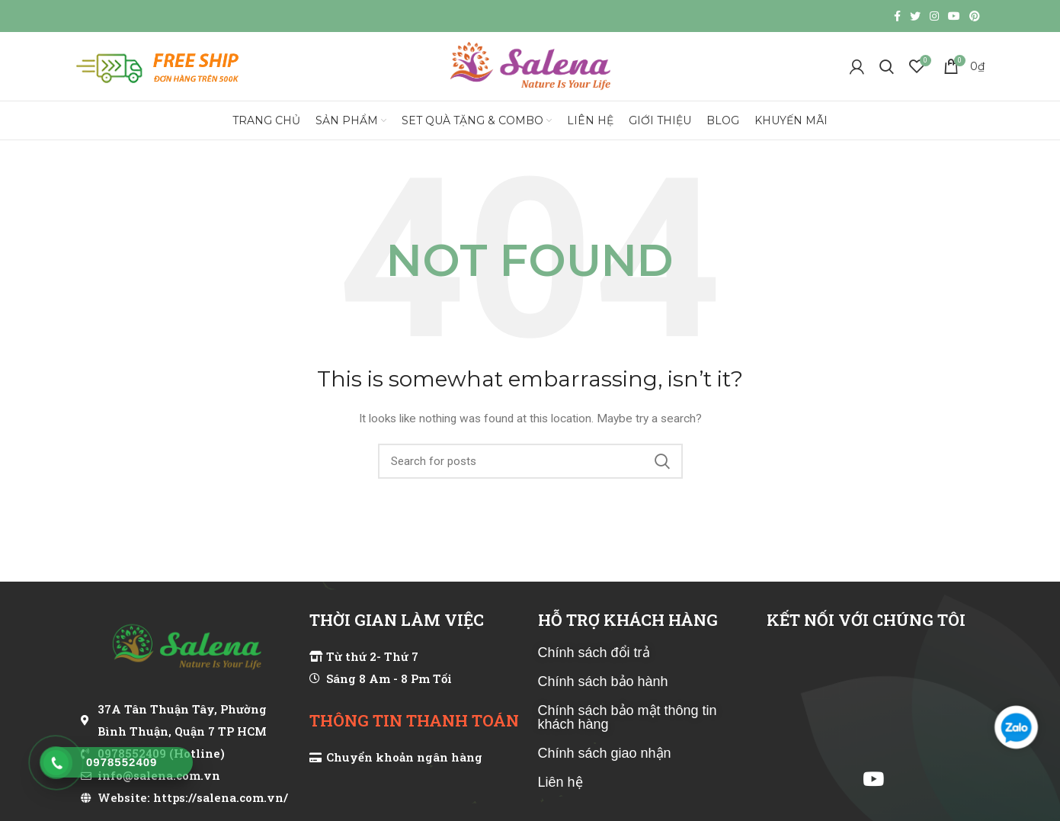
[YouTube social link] (954, 16)
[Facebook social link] (897, 16)
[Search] (886, 66)
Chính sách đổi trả (594, 652)
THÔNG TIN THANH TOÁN (414, 720)
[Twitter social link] (915, 16)
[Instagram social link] (934, 16)
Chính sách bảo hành (603, 681)
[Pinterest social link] (975, 16)
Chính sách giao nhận (604, 753)
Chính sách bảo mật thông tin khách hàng (627, 717)
